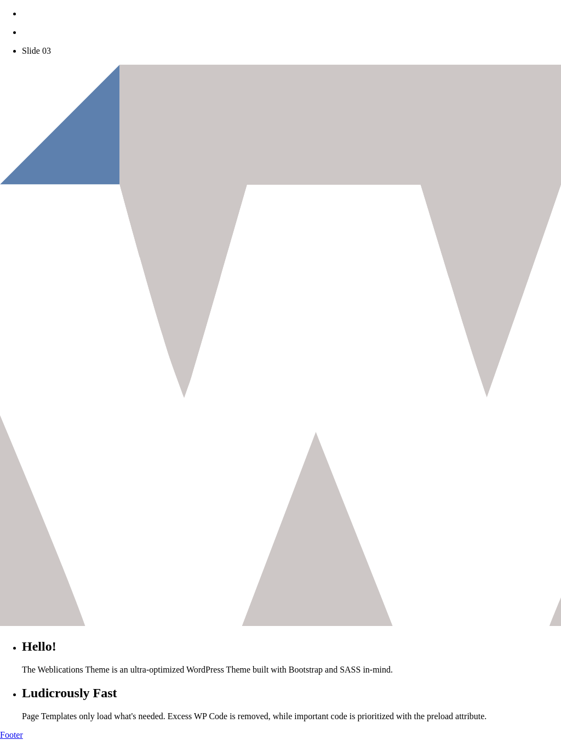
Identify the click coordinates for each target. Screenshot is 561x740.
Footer (11, 734)
